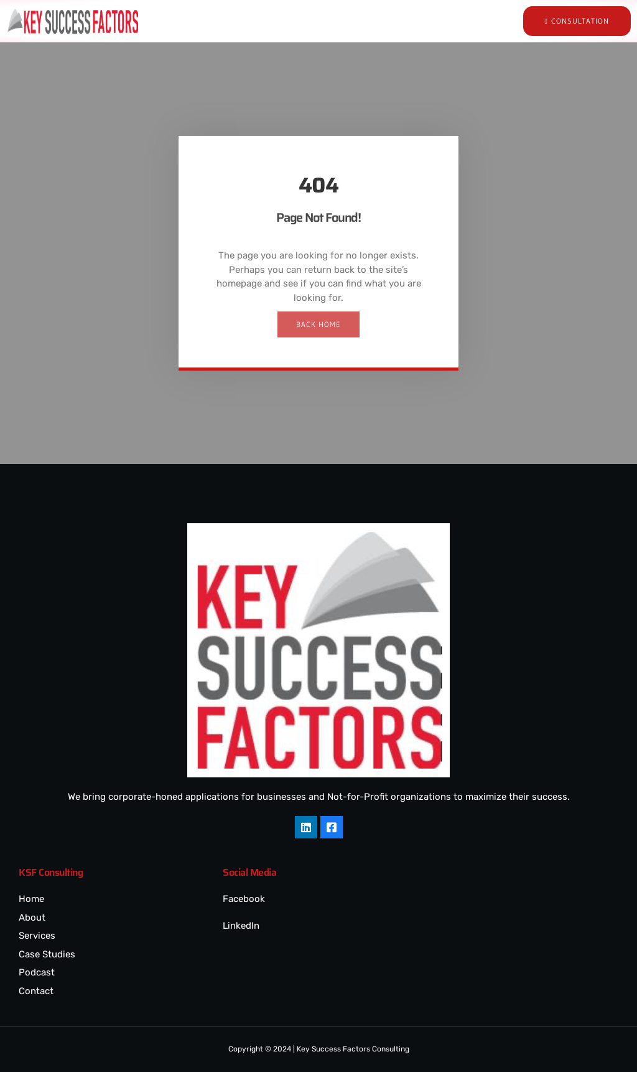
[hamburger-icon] (430, 21)
